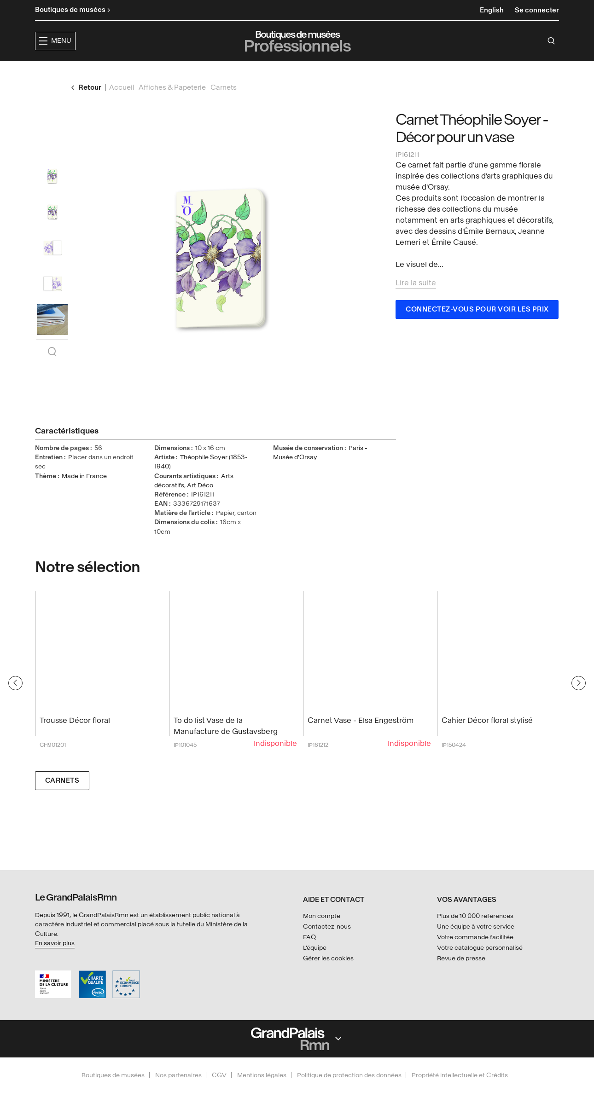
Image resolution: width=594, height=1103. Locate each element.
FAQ (309, 937)
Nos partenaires (178, 1075)
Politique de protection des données (349, 1075)
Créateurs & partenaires (388, 71)
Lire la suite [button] (416, 300)
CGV (219, 1075)
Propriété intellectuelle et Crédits (460, 1075)
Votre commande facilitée (475, 937)
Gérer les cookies (328, 958)
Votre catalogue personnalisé (480, 948)
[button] (177, 72)
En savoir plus (55, 943)
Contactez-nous (327, 927)
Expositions (237, 71)
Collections (299, 71)
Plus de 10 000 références (475, 916)
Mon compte (321, 916)
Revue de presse (461, 958)
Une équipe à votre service (475, 927)
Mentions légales (261, 1075)
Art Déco (200, 503)
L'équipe (314, 948)
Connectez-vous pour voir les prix (477, 326)
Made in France (84, 494)
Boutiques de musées (113, 1075)
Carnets (62, 798)
